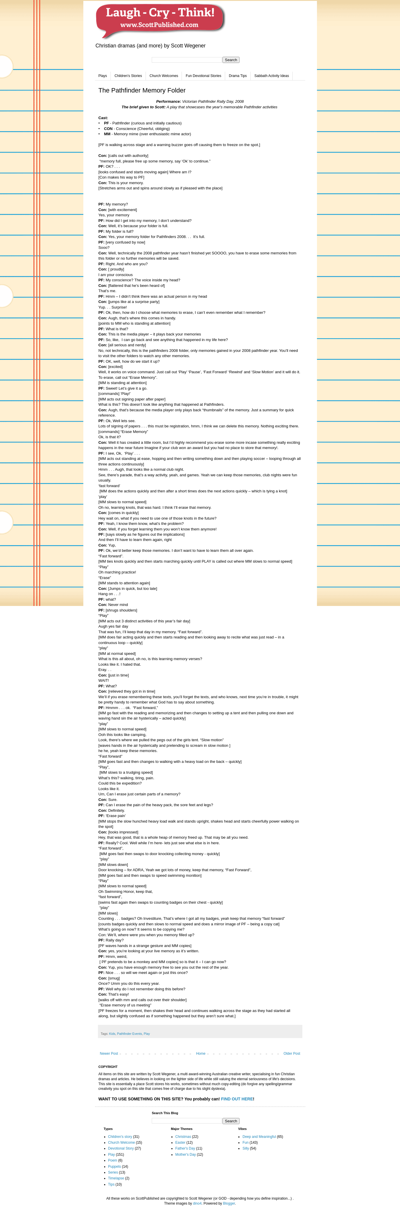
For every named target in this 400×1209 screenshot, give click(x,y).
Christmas (183, 1137)
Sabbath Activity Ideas (271, 76)
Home (201, 1054)
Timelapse (116, 1178)
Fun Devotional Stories (203, 76)
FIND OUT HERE (237, 1099)
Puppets (114, 1167)
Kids (112, 1033)
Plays (103, 76)
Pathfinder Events (129, 1033)
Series (113, 1172)
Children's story (120, 1137)
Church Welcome (121, 1142)
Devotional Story (121, 1148)
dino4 (197, 1203)
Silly (245, 1148)
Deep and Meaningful (259, 1137)
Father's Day (185, 1148)
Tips (111, 1184)
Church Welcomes (164, 76)
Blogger (229, 1203)
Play (147, 1033)
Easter (180, 1142)
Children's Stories (128, 76)
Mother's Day (185, 1155)
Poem (112, 1160)
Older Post (292, 1054)
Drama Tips (238, 76)
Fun (245, 1142)
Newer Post (109, 1054)
